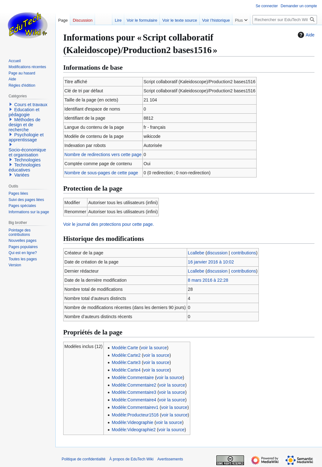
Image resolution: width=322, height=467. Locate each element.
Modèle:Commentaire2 (134, 385)
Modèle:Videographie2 (134, 429)
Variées (21, 174)
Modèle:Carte (125, 347)
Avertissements (170, 459)
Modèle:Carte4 (126, 369)
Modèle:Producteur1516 (135, 414)
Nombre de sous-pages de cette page (101, 172)
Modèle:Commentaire (133, 377)
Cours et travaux (30, 104)
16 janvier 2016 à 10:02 (211, 261)
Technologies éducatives (24, 167)
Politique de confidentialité (83, 459)
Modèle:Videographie (132, 422)
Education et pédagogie (23, 112)
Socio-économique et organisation (27, 152)
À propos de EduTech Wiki (131, 459)
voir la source (154, 347)
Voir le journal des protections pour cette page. (108, 224)
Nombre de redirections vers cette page (103, 154)
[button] (10, 104)
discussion (217, 252)
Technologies (27, 159)
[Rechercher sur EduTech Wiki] (285, 19)
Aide (305, 35)
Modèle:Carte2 (126, 355)
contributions (243, 252)
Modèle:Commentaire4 (134, 399)
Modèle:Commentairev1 (135, 407)
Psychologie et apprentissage (26, 137)
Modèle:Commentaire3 (134, 392)
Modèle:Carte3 (126, 362)
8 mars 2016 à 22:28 (208, 280)
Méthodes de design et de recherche (24, 124)
